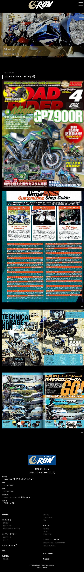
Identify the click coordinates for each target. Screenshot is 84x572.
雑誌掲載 (46, 529)
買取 (3, 550)
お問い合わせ (47, 554)
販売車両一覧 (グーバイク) (11, 528)
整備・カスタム (8, 526)
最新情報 (5, 515)
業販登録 (46, 559)
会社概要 (5, 559)
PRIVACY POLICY (42, 567)
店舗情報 (5, 556)
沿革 (44, 520)
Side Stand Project (49, 545)
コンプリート (7, 537)
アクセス (46, 515)
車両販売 (5, 523)
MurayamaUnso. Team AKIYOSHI (54, 543)
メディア (46, 525)
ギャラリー (6, 540)
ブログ (45, 531)
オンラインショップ (9, 545)
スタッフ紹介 (47, 517)
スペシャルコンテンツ (51, 540)
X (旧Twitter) (47, 534)
